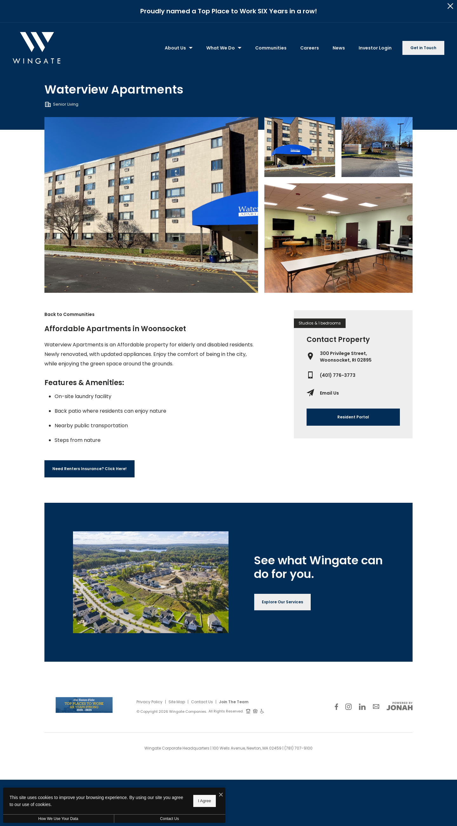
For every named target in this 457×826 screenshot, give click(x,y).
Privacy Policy (149, 702)
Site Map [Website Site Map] (177, 702)
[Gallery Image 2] (377, 147)
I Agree (204, 800)
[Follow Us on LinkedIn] (362, 706)
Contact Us (202, 702)
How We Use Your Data (58, 818)
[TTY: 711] (248, 710)
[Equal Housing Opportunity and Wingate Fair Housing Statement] (255, 710)
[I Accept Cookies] (221, 795)
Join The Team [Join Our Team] (233, 702)
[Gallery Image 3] (338, 238)
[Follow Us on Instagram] (348, 706)
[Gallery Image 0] (151, 205)
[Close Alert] (450, 6)
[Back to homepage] (36, 48)
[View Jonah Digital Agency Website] (400, 706)
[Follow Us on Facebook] (336, 706)
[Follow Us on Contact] (376, 706)
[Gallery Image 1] (299, 147)
